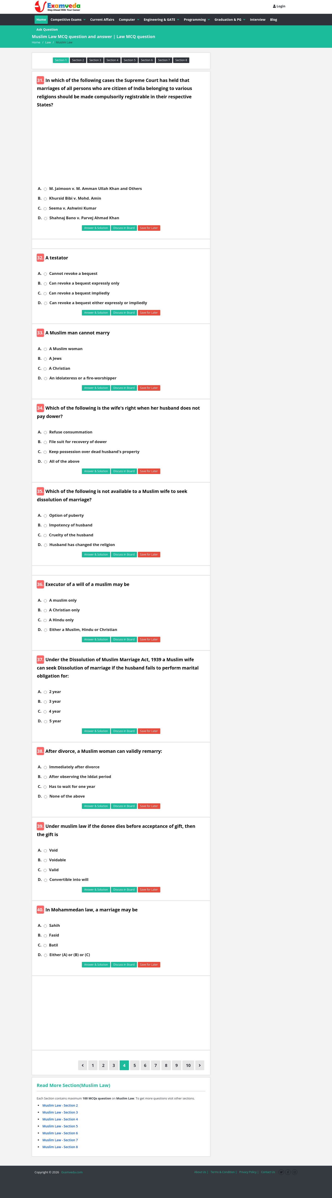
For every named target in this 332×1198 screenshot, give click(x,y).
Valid (54, 869)
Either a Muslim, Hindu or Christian (83, 629)
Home (41, 19)
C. (39, 208)
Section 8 (181, 60)
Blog (273, 19)
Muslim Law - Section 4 (60, 1119)
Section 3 (95, 60)
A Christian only (64, 610)
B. (40, 198)
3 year (55, 701)
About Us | (201, 1172)
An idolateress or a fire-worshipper (82, 378)
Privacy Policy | (249, 1172)
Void (53, 850)
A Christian (59, 368)
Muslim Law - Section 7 (60, 1140)
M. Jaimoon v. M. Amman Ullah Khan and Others (95, 188)
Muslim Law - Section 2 (60, 1105)
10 (188, 1065)
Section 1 (61, 60)
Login (279, 6)
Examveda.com (71, 1172)
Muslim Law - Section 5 (60, 1126)
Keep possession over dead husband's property (94, 451)
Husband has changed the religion (82, 544)
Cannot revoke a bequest (73, 273)
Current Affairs (102, 19)
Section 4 (112, 60)
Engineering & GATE (161, 19)
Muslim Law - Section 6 (60, 1133)
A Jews (55, 358)
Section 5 (130, 60)
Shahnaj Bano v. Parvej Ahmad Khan (84, 217)
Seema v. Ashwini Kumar (72, 208)
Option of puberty (66, 515)
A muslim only (63, 600)
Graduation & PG (229, 19)
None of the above (67, 796)
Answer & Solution (96, 228)
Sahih (54, 925)
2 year (55, 691)
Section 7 (164, 60)
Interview (257, 19)
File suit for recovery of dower (78, 441)
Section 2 (78, 60)
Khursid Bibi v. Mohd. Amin (75, 198)
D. (40, 217)
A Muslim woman (66, 348)
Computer (129, 19)
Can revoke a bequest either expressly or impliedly (98, 302)
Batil (53, 945)
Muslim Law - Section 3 (60, 1112)
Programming (197, 19)
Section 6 (147, 60)
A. (40, 188)
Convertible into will (69, 879)
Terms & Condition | (223, 1172)
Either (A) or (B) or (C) (69, 954)
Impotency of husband (70, 525)
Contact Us (268, 1172)
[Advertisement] (123, 150)
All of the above (64, 461)
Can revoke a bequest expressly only (84, 283)
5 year (55, 721)
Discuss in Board (124, 228)
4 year (55, 711)
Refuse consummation (70, 432)
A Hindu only (61, 619)
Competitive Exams (68, 19)
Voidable (57, 859)
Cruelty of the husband (71, 534)
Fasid (54, 935)
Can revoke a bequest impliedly (79, 293)
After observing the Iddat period (80, 776)
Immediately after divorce (74, 766)
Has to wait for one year (72, 786)
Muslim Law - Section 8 (60, 1147)
